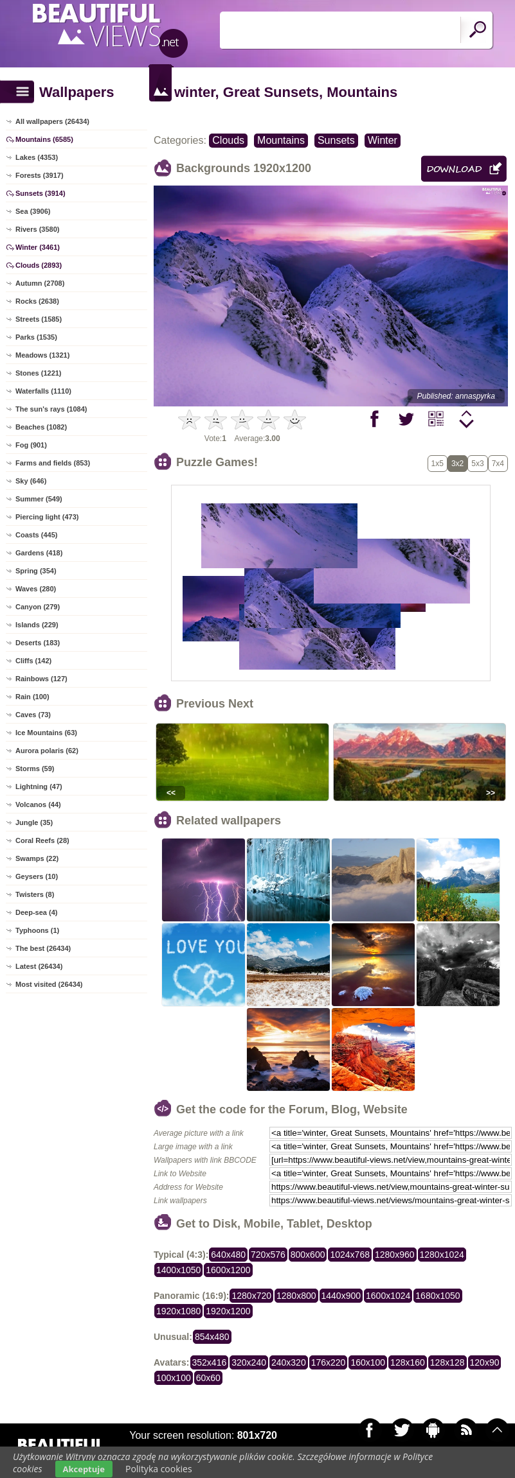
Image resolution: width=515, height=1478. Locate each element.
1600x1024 (388, 1296)
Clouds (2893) (38, 265)
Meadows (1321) (42, 355)
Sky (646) (30, 481)
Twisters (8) (34, 894)
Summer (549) (38, 499)
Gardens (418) (38, 553)
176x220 (328, 1362)
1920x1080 (178, 1311)
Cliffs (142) (33, 661)
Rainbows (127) (41, 678)
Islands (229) (37, 625)
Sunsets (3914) (40, 193)
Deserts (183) (37, 643)
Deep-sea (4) (36, 912)
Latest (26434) (38, 966)
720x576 (268, 1254)
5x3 (477, 463)
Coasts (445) (36, 535)
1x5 (437, 463)
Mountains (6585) (44, 139)
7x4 (498, 463)
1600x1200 (228, 1270)
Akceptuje (84, 1469)
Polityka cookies (158, 1469)
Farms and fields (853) (52, 463)
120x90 (485, 1362)
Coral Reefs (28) (42, 840)
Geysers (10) (36, 876)
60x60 (208, 1378)
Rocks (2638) (37, 301)
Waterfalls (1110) (43, 391)
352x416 (209, 1362)
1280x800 (296, 1296)
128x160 (407, 1362)
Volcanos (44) (38, 804)
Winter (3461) (37, 247)
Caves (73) (33, 714)
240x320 (288, 1362)
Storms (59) (35, 768)
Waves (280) (35, 589)
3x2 (457, 463)
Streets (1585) (38, 319)
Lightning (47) (38, 786)
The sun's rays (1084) (51, 409)
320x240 (248, 1362)
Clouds (228, 140)
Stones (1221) (38, 373)
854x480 (212, 1337)
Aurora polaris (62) (46, 750)
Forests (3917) (39, 175)
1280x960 (395, 1254)
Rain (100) (32, 696)
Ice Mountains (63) (46, 732)
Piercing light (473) (46, 517)
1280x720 (251, 1296)
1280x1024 (442, 1254)
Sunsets (336, 140)
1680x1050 (437, 1296)
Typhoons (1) (37, 930)
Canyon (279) (37, 607)
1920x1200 (228, 1311)
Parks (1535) (36, 337)
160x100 (367, 1362)
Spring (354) (36, 571)
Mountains (281, 140)
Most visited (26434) (49, 984)
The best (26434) (43, 948)
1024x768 (350, 1254)
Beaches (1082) (41, 427)
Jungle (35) (34, 822)
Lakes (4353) (36, 157)
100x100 (173, 1378)
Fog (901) (31, 445)
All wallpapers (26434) (52, 121)
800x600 (308, 1254)
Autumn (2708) (39, 283)
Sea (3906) (32, 211)
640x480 (228, 1254)
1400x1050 (178, 1270)
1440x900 (341, 1296)
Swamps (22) (37, 858)
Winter (382, 140)
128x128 (447, 1362)
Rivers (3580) (37, 229)
